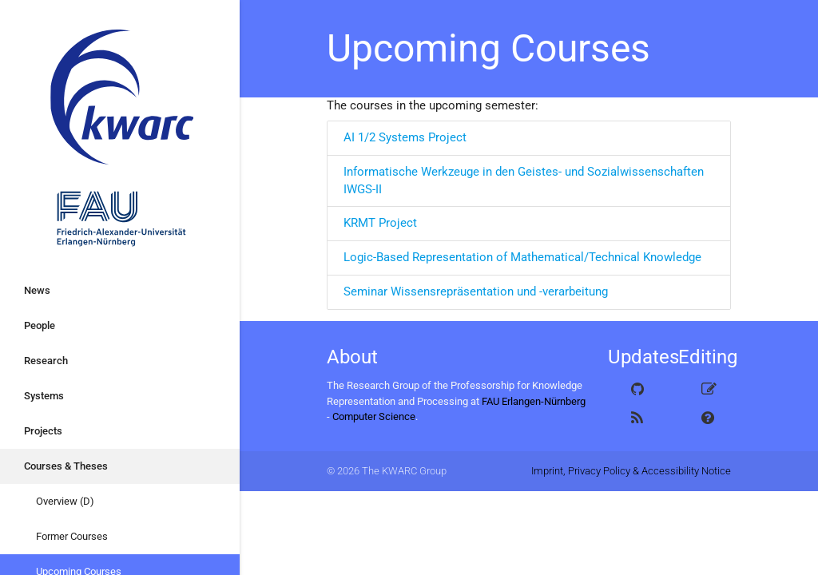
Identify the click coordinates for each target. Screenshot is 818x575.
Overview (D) (65, 501)
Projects (43, 431)
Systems (44, 396)
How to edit (715, 418)
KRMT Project (380, 223)
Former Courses (72, 536)
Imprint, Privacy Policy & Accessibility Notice (631, 471)
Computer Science (373, 416)
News (37, 290)
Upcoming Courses (488, 48)
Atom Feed (647, 418)
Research (46, 361)
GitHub (652, 389)
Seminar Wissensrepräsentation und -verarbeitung (475, 292)
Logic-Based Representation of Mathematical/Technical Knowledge (522, 257)
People (39, 325)
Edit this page (716, 389)
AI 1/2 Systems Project (405, 138)
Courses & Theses (66, 466)
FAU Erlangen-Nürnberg (534, 401)
